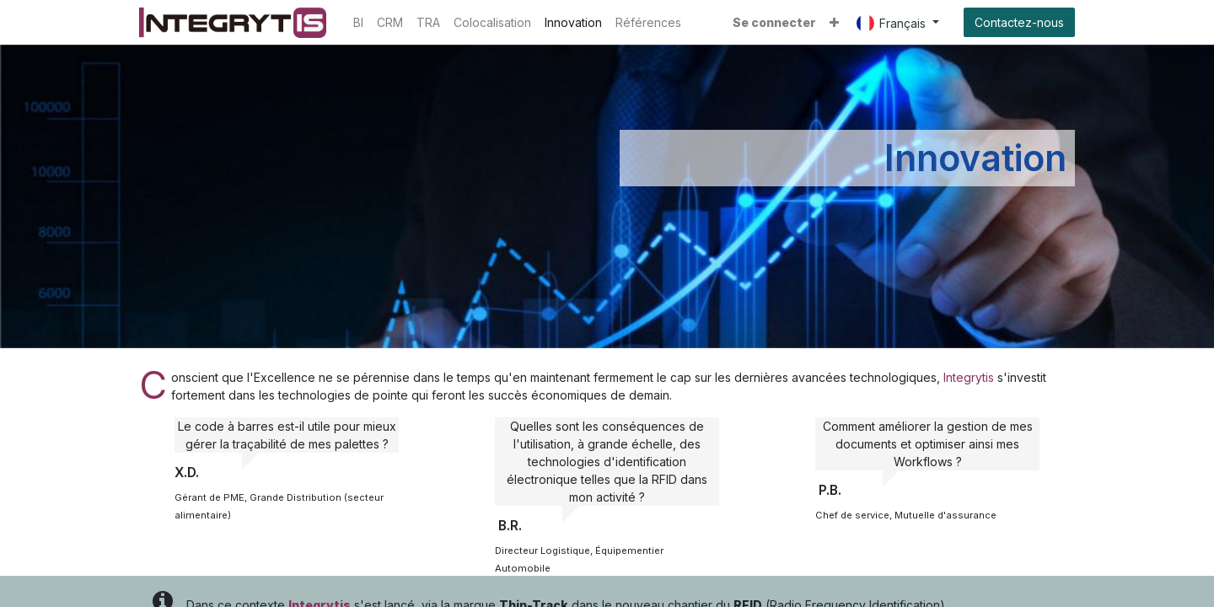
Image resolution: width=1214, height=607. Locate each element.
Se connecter (774, 22)
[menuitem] (358, 22)
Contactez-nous (1019, 22)
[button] (834, 22)
